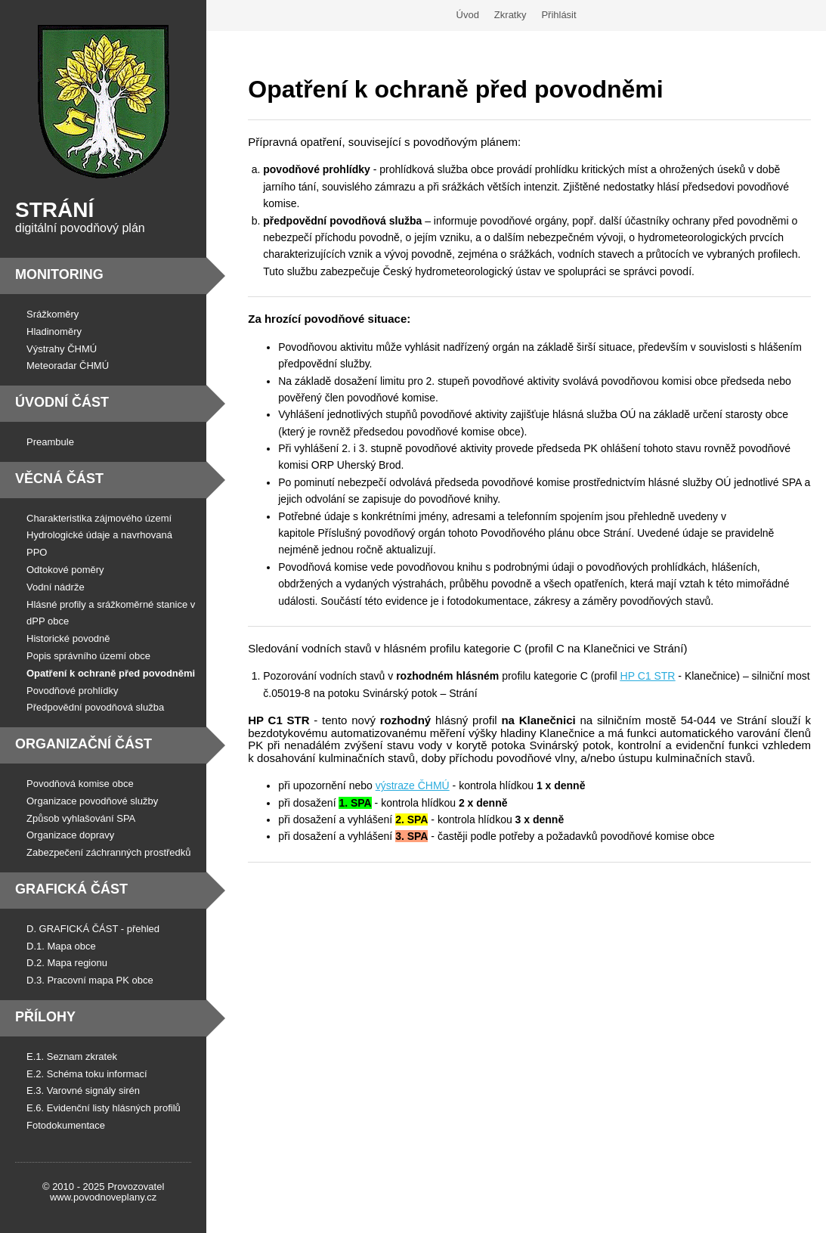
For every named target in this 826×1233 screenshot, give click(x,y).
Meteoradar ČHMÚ (67, 365)
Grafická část (71, 889)
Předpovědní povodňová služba (95, 707)
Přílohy (45, 1016)
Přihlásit (558, 14)
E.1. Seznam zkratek (71, 1056)
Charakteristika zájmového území (99, 518)
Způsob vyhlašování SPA (80, 818)
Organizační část (83, 743)
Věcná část (59, 478)
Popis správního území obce (88, 655)
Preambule (50, 442)
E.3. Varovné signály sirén (83, 1090)
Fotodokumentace (65, 1125)
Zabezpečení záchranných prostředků (108, 852)
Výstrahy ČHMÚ (61, 349)
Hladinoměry (54, 331)
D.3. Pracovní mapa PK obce (89, 980)
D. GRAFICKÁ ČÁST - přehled (92, 928)
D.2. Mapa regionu (66, 962)
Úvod (467, 14)
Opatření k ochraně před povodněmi (110, 673)
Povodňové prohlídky (72, 690)
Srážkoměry (52, 314)
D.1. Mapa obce (61, 946)
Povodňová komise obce (80, 783)
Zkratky (510, 14)
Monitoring (59, 274)
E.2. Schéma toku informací (86, 1074)
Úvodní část (62, 402)
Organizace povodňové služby (92, 801)
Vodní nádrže (55, 587)
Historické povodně (68, 638)
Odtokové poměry (65, 569)
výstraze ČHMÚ (413, 785)
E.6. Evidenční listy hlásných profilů (103, 1108)
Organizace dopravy (70, 835)
